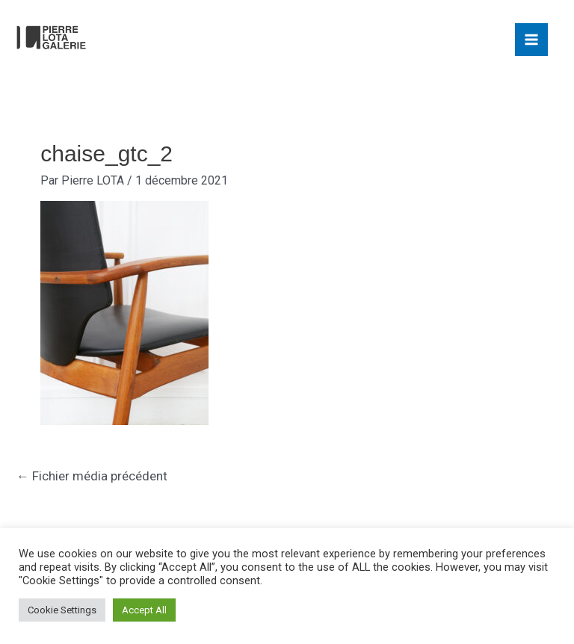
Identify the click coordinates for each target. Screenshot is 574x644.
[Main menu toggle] (531, 39)
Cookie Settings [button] (62, 610)
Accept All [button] (144, 610)
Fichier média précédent (91, 475)
